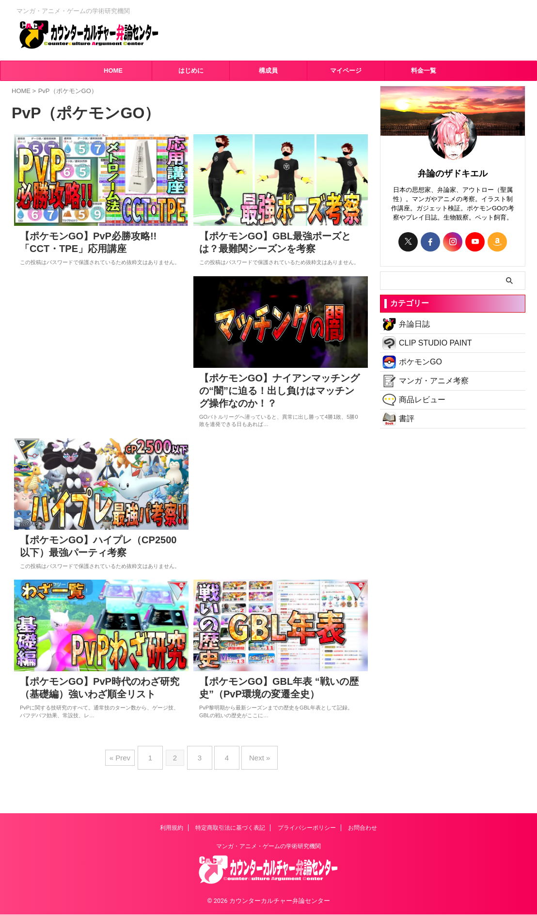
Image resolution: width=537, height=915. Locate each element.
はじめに (191, 70)
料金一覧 (423, 70)
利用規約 (171, 828)
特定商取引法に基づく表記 (230, 828)
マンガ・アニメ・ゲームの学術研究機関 (268, 846)
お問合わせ (362, 828)
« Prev (129, 784)
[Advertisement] (101, 359)
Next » (252, 784)
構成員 (268, 70)
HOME (113, 70)
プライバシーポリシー (307, 828)
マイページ (346, 70)
